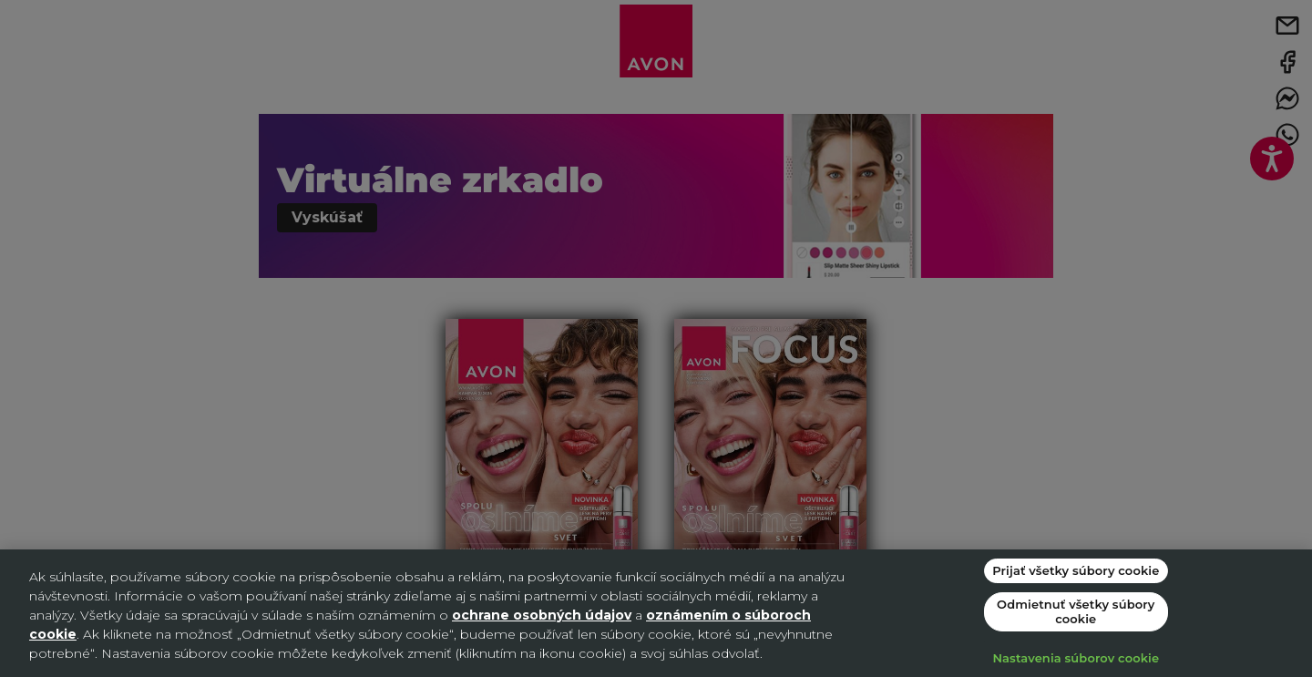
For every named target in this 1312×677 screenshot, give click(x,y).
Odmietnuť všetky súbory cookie (1075, 611)
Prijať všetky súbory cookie (1075, 570)
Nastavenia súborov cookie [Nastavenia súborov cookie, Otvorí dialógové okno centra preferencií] (1075, 658)
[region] (656, 613)
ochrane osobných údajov (541, 615)
